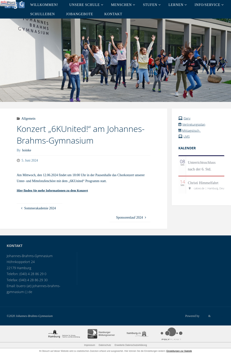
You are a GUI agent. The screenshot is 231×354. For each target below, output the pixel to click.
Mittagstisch (192, 130)
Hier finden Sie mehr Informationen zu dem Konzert (54, 190)
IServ (187, 118)
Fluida (202, 316)
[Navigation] (8, 3)
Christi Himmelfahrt (203, 182)
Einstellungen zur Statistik (179, 351)
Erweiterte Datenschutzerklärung (131, 345)
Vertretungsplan (194, 124)
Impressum (89, 345)
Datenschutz (105, 345)
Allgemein (28, 118)
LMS (187, 136)
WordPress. (217, 316)
